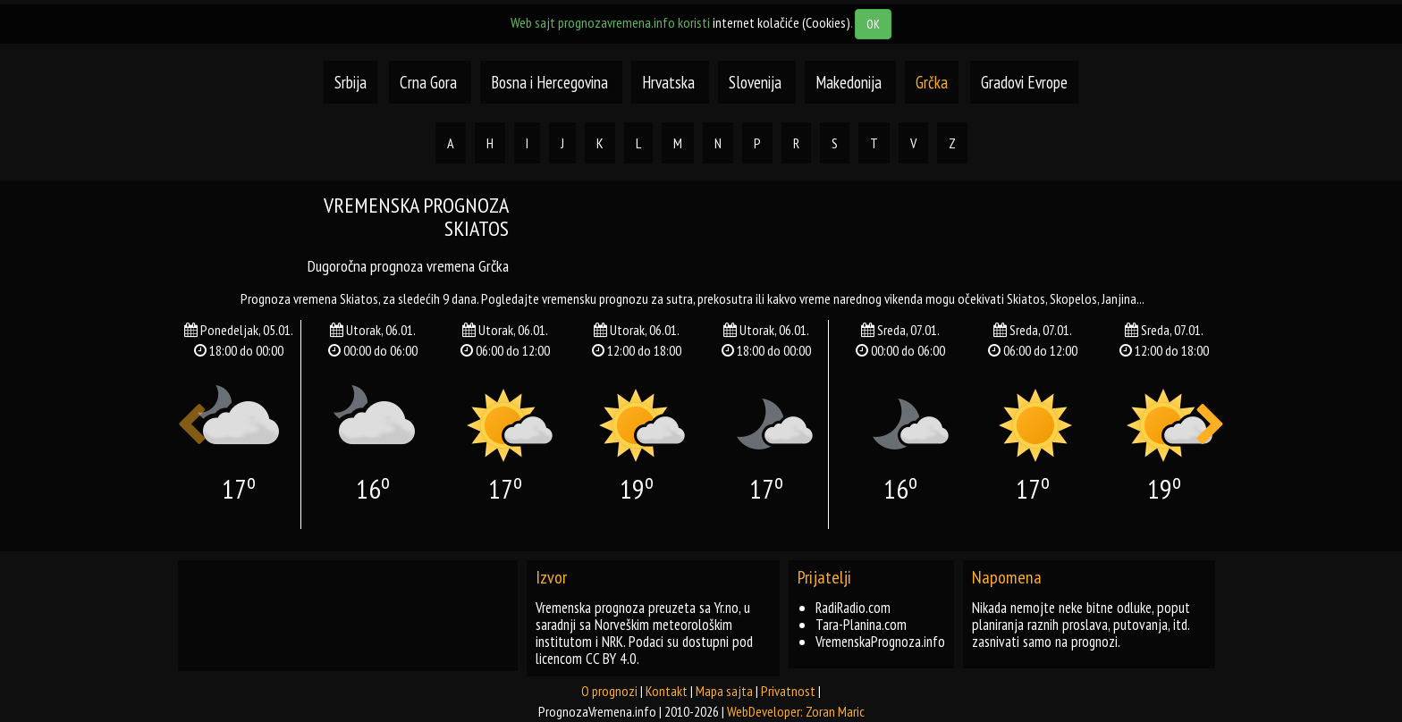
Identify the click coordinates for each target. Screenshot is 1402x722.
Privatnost (788, 691)
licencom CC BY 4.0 (586, 658)
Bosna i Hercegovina (551, 82)
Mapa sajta (724, 691)
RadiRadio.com (853, 607)
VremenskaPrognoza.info (880, 641)
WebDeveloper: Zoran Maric (796, 711)
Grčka (932, 82)
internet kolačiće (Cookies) (781, 22)
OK (873, 24)
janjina (1119, 298)
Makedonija (850, 82)
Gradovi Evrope (1024, 82)
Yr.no (726, 607)
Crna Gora (428, 82)
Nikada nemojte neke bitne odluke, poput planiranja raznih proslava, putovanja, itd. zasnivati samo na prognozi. (1081, 624)
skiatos (1026, 298)
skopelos (1073, 298)
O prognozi (609, 691)
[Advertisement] (879, 234)
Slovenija (757, 82)
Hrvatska (670, 82)
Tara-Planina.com (861, 624)
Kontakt (667, 691)
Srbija (350, 82)
